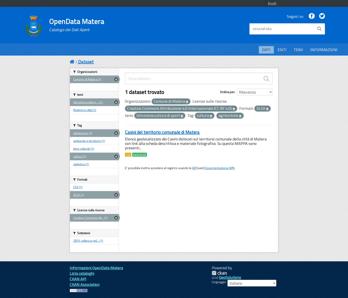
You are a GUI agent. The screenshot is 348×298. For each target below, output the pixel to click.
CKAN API (78, 279)
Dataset (86, 61)
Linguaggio (219, 282)
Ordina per (227, 92)
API (194, 168)
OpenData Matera (76, 25)
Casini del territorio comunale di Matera (162, 132)
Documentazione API (219, 168)
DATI (266, 50)
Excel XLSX (139, 155)
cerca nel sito (262, 29)
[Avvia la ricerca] (319, 28)
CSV (128, 155)
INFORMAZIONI (324, 50)
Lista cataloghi (82, 273)
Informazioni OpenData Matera (96, 268)
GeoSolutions (230, 277)
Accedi (272, 3)
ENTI (282, 50)
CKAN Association (84, 285)
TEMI (298, 50)
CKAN (219, 273)
